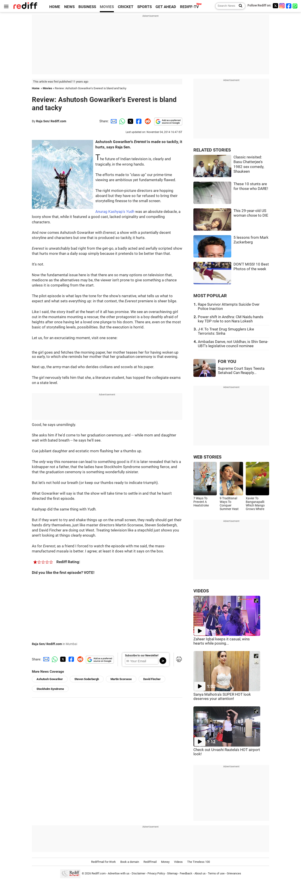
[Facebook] (288, 5)
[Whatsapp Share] (121, 121)
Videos (178, 861)
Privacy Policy (156, 873)
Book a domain (129, 861)
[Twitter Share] (130, 121)
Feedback (186, 873)
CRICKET (125, 7)
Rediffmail (150, 861)
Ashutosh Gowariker (50, 679)
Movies (47, 88)
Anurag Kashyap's (114, 212)
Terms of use (216, 873)
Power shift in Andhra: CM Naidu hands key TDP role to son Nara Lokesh (230, 319)
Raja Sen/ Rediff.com (51, 121)
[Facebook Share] (138, 121)
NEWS (69, 7)
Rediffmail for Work (103, 861)
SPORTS (144, 7)
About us (200, 873)
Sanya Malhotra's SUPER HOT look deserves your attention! (222, 696)
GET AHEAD (166, 7)
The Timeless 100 (198, 861)
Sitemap (172, 873)
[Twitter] (275, 5)
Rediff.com (99, 873)
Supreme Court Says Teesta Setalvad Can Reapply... (241, 370)
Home (35, 88)
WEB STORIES (207, 457)
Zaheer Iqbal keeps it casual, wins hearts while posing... (221, 641)
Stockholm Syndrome (50, 689)
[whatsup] (295, 5)
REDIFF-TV (189, 7)
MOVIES (107, 7)
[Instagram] (282, 5)
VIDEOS (201, 590)
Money (165, 861)
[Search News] (239, 6)
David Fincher (152, 679)
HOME (54, 7)
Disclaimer (138, 873)
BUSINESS (87, 7)
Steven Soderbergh (86, 679)
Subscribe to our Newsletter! (141, 655)
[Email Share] (113, 121)
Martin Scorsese (121, 679)
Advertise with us (118, 873)
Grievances (234, 873)
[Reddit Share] (147, 121)
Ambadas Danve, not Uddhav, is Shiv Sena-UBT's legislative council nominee (233, 344)
